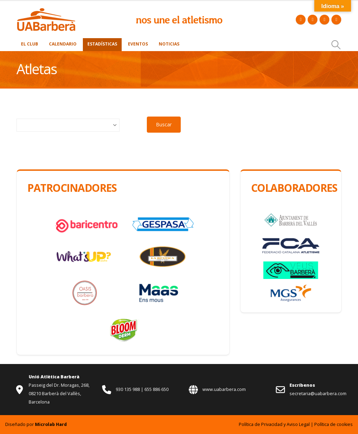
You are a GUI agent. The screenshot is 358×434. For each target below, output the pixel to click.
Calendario (63, 44)
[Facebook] (301, 19)
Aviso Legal (298, 424)
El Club (29, 44)
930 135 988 (128, 389)
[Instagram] (336, 19)
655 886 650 (156, 389)
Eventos (138, 44)
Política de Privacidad (260, 424)
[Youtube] (324, 19)
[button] (336, 44)
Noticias (169, 44)
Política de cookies (333, 424)
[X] (312, 19)
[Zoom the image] (46, 11)
